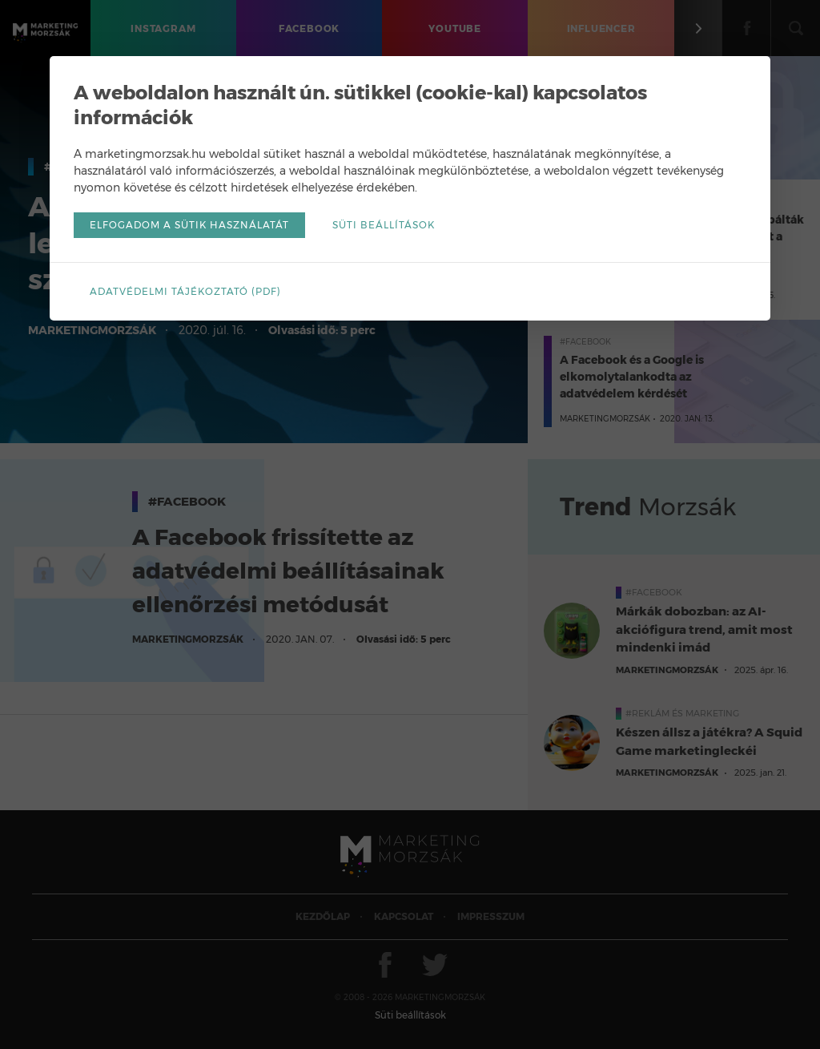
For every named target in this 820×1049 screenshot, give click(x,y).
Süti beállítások (383, 225)
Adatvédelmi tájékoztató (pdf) (185, 291)
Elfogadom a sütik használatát (189, 225)
